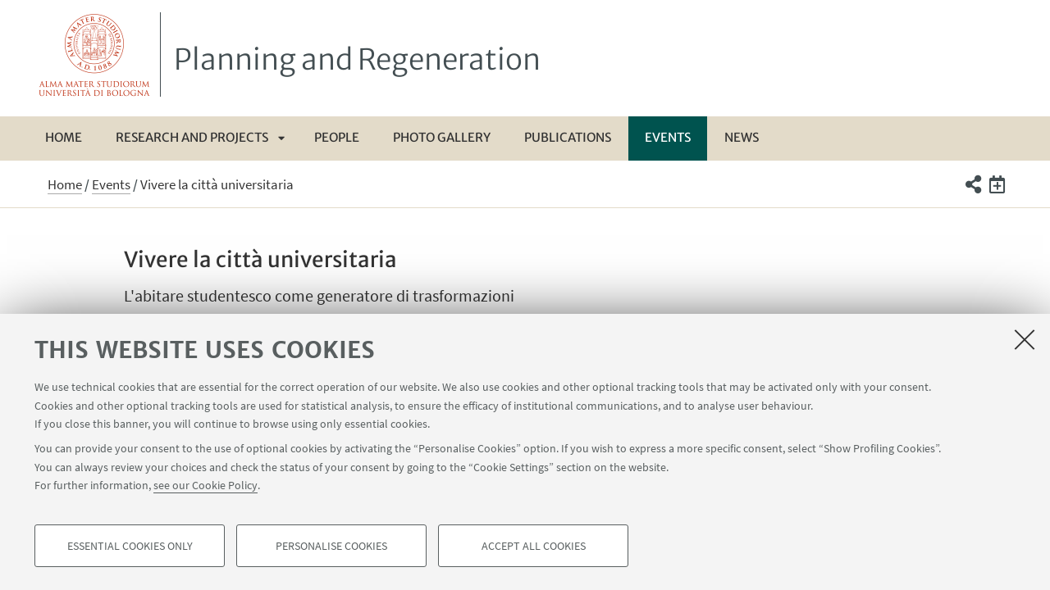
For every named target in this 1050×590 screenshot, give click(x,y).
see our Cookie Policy (205, 485)
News (741, 137)
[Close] (1024, 339)
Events (668, 137)
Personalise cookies (331, 545)
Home (63, 137)
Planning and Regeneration (357, 60)
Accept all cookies (534, 545)
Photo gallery (442, 137)
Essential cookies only (130, 545)
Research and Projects (192, 137)
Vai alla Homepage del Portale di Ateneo (95, 54)
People (336, 137)
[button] (972, 184)
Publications (567, 137)
